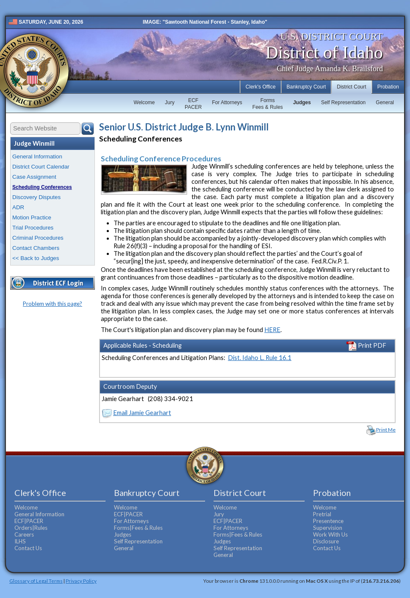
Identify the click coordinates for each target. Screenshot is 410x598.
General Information (37, 156)
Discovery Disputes (36, 197)
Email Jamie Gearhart (142, 412)
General (385, 102)
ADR (18, 207)
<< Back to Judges (35, 258)
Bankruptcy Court (306, 87)
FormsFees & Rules (267, 103)
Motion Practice (31, 217)
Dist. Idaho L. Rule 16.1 (259, 357)
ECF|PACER (28, 521)
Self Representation (343, 102)
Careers (24, 534)
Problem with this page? (52, 303)
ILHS (20, 541)
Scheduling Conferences (42, 187)
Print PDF (366, 345)
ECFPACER (193, 103)
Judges (302, 102)
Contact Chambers (35, 248)
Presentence (328, 521)
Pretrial (322, 514)
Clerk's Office (261, 87)
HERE (272, 329)
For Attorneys (227, 102)
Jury (170, 102)
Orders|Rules (30, 527)
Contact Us (28, 548)
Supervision (327, 527)
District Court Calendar (40, 166)
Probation (388, 87)
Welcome (144, 102)
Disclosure (326, 541)
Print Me (386, 429)
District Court (351, 87)
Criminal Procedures (38, 238)
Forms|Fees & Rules (138, 527)
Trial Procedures (32, 227)
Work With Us (330, 534)
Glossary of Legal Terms (36, 581)
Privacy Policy (81, 581)
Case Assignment (34, 177)
